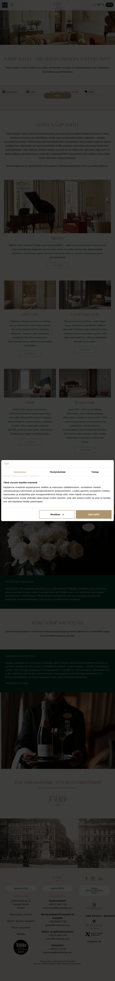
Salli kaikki (94, 514)
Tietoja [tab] (95, 472)
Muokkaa (57, 514)
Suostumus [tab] (20, 472)
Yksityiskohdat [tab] (57, 472)
